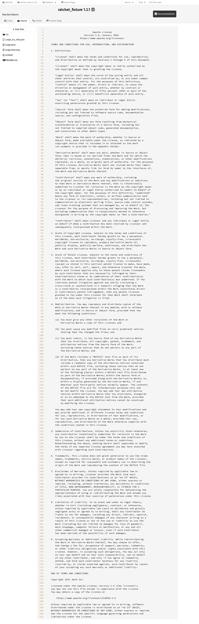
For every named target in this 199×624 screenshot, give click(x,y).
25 (42, 103)
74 (42, 254)
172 (41, 557)
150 (41, 489)
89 (42, 301)
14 (42, 69)
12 (42, 63)
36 (42, 137)
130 (41, 428)
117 (41, 387)
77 (42, 264)
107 (41, 356)
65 (42, 227)
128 (41, 421)
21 (42, 90)
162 (41, 527)
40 (42, 149)
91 (42, 307)
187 (41, 604)
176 (41, 570)
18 (42, 81)
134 (41, 440)
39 (42, 146)
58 (42, 205)
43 (42, 158)
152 (41, 496)
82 (42, 279)
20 (42, 87)
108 (41, 360)
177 (41, 573)
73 (42, 251)
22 (42, 94)
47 (42, 171)
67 (42, 233)
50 (42, 180)
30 (42, 118)
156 (41, 508)
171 (41, 554)
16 (42, 75)
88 (42, 298)
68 (42, 236)
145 (41, 474)
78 (42, 267)
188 (41, 607)
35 (42, 134)
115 (41, 381)
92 (42, 310)
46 (42, 168)
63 (42, 220)
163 (41, 530)
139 (41, 455)
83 (42, 282)
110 (41, 366)
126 (41, 415)
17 (42, 78)
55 (42, 196)
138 (41, 452)
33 (42, 128)
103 (41, 344)
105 (41, 350)
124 (41, 409)
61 (42, 214)
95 (42, 319)
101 (41, 338)
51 (42, 183)
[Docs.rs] (7, 2)
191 (41, 616)
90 (42, 304)
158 (41, 514)
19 (42, 84)
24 (42, 100)
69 (42, 239)
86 (42, 292)
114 (41, 378)
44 (42, 162)
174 (41, 564)
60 (42, 211)
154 (41, 502)
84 (42, 285)
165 (41, 536)
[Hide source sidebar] (18, 29)
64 (42, 223)
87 (42, 295)
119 (41, 394)
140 (41, 458)
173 (41, 561)
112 (41, 372)
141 (41, 462)
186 (41, 601)
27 (42, 109)
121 (41, 400)
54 (42, 193)
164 (41, 533)
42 (42, 155)
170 (41, 551)
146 (41, 477)
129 (41, 425)
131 (41, 431)
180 (41, 582)
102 (41, 341)
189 (41, 610)
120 (41, 397)
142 (41, 465)
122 (41, 403)
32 (42, 124)
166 (41, 539)
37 (42, 140)
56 (42, 199)
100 (41, 335)
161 (41, 524)
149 (41, 486)
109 (41, 363)
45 (42, 165)
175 (41, 567)
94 (42, 316)
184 (41, 595)
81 (42, 276)
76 (42, 261)
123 (41, 406)
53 (42, 189)
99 (42, 332)
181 (41, 585)
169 (41, 548)
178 (41, 576)
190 (41, 613)
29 (42, 115)
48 (42, 174)
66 (42, 230)
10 (42, 56)
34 (42, 131)
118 (41, 391)
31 (42, 121)
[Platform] (49, 2)
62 (42, 217)
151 (41, 493)
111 (41, 369)
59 (42, 208)
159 (41, 517)
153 (41, 499)
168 (41, 545)
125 (41, 412)
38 (42, 143)
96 (42, 322)
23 (42, 97)
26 (42, 106)
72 (42, 248)
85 (42, 288)
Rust (141, 2)
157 (41, 511)
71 (42, 245)
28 (42, 112)
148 (41, 483)
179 (41, 579)
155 (41, 505)
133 (41, 437)
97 (42, 326)
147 (41, 480)
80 (42, 273)
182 (41, 588)
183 (41, 592)
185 (41, 598)
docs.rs (128, 2)
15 (42, 72)
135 (41, 443)
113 (41, 375)
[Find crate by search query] (165, 2)
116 (41, 384)
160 (41, 520)
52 (42, 186)
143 (41, 468)
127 (41, 418)
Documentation (165, 13)
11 (42, 59)
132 (41, 434)
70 (42, 242)
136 (41, 446)
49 (42, 177)
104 (41, 347)
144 (41, 471)
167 (41, 542)
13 (42, 66)
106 (41, 353)
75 (42, 257)
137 (41, 449)
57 (42, 202)
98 (42, 329)
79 (42, 270)
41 (42, 152)
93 (42, 313)
